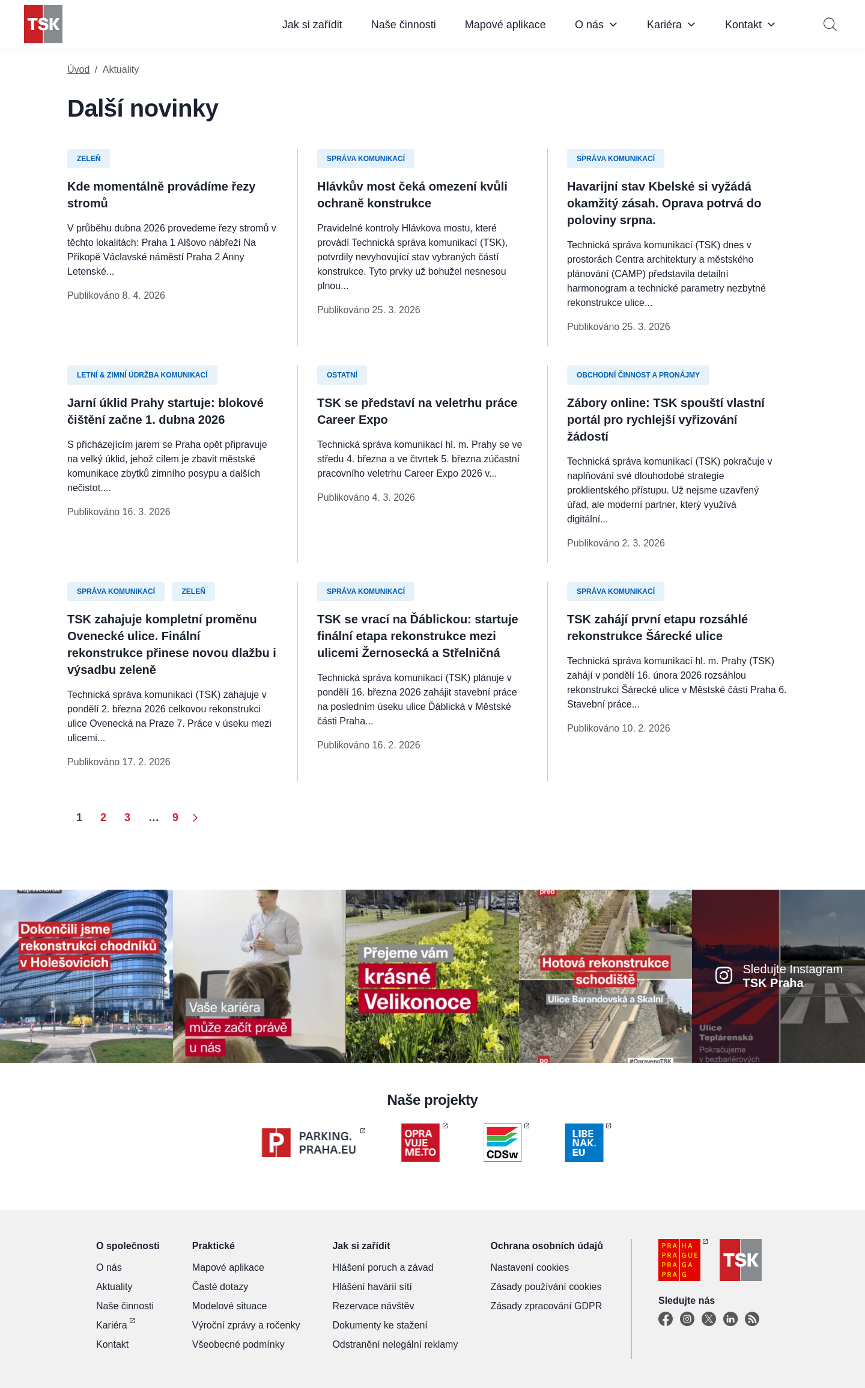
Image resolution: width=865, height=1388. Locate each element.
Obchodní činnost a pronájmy (638, 375)
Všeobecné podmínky (238, 1344)
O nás (589, 25)
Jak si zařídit (312, 25)
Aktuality (114, 1287)
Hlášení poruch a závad (382, 1267)
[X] (709, 1319)
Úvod (78, 69)
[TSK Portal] (752, 1319)
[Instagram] (687, 1319)
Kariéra (664, 25)
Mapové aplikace (505, 25)
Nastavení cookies (529, 1267)
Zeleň (88, 158)
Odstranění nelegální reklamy (395, 1344)
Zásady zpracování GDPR (546, 1306)
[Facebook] (665, 1319)
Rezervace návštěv (373, 1306)
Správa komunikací (366, 158)
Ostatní (342, 375)
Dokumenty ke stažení (379, 1325)
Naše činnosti (403, 25)
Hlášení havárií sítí (372, 1287)
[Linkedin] (730, 1319)
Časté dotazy (220, 1287)
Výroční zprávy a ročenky (246, 1325)
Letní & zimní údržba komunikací (142, 375)
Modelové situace (229, 1306)
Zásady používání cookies (545, 1287)
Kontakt (743, 25)
